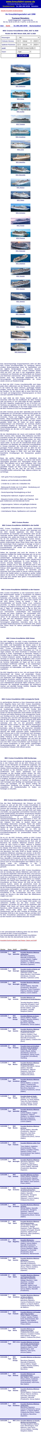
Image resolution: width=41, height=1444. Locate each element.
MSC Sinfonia (20, 300)
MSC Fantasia (20, 123)
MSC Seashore (20, 262)
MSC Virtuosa (20, 326)
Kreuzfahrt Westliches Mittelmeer (30, 1159)
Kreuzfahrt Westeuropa (27, 1240)
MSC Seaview (20, 288)
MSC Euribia (20, 110)
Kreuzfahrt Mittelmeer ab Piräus (30, 1174)
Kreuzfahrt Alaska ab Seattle (29, 1096)
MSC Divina (20, 98)
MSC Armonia (20, 72)
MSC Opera (20, 199)
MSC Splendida (20, 313)
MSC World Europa (20, 351)
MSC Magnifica (20, 161)
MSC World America (20, 338)
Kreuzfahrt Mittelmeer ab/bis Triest (30, 1143)
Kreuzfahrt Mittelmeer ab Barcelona (31, 1357)
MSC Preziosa (20, 237)
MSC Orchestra (20, 212)
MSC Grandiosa (20, 136)
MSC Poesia (20, 224)
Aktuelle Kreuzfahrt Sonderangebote (12, 10)
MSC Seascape (20, 250)
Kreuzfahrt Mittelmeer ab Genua (30, 1016)
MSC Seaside (20, 275)
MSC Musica (20, 186)
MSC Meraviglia (20, 174)
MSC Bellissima (20, 85)
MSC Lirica (20, 148)
